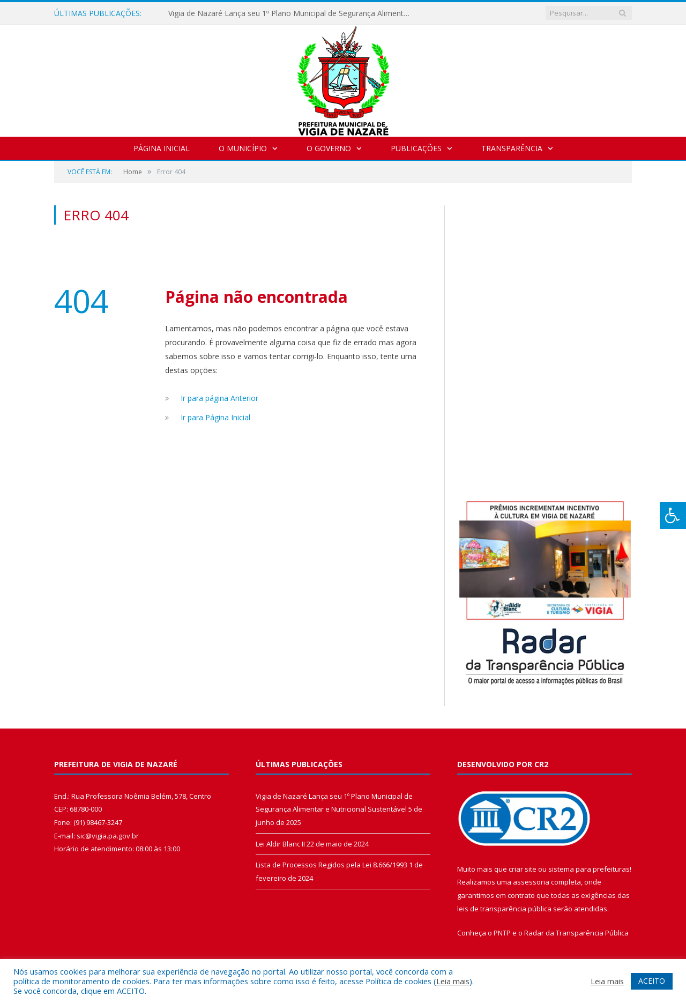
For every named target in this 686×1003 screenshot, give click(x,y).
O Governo (329, 148)
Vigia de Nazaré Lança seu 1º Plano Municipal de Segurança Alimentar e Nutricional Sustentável (291, 13)
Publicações (416, 148)
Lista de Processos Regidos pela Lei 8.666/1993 (331, 865)
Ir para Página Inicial (215, 417)
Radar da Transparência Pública (576, 933)
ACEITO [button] (651, 981)
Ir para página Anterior (219, 398)
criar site (522, 869)
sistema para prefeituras (589, 869)
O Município (243, 148)
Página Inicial (161, 148)
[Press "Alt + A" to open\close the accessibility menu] (673, 515)
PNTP (502, 933)
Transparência (511, 148)
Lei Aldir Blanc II (280, 844)
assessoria (531, 882)
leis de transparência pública (504, 908)
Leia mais (452, 981)
